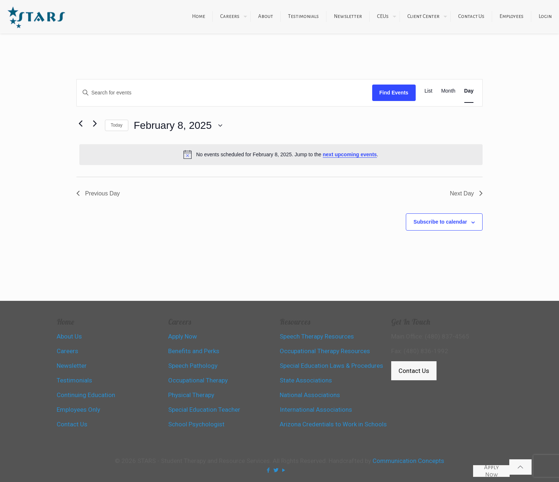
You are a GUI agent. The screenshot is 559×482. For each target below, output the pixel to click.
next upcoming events (350, 154)
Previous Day (98, 193)
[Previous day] (80, 123)
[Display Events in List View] (428, 90)
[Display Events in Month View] (448, 90)
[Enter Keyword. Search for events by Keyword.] (224, 92)
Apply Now (491, 471)
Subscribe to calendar (440, 222)
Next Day (466, 193)
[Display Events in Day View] (469, 90)
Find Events (393, 93)
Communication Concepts (408, 460)
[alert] (281, 154)
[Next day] (95, 123)
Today (116, 125)
